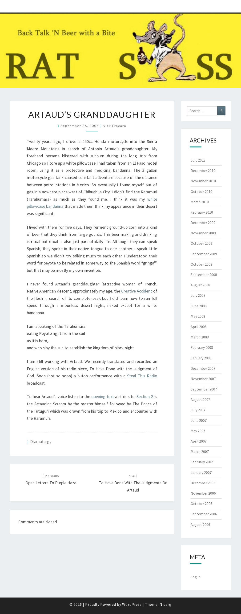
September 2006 (204, 514)
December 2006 (203, 482)
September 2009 (204, 254)
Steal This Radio (142, 375)
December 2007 (203, 368)
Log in (196, 576)
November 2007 (203, 378)
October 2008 (201, 264)
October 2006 (201, 503)
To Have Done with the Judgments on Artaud (133, 483)
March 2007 (200, 451)
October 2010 (201, 191)
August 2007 (200, 399)
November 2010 (203, 181)
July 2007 (198, 409)
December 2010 (203, 170)
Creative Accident (136, 291)
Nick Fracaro (114, 126)
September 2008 (204, 274)
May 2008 (198, 316)
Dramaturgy (40, 441)
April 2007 (199, 441)
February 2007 (202, 461)
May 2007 (198, 430)
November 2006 (203, 493)
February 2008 (202, 347)
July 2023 (198, 160)
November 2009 (203, 233)
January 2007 (201, 472)
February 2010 (202, 212)
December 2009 (203, 222)
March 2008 (200, 337)
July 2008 (198, 295)
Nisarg (166, 604)
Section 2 (145, 396)
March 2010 (200, 201)
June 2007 (199, 420)
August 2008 (200, 285)
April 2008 (199, 326)
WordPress (132, 604)
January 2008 (201, 358)
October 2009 (201, 243)
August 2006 (200, 524)
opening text (102, 396)
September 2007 (204, 389)
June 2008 (199, 306)
